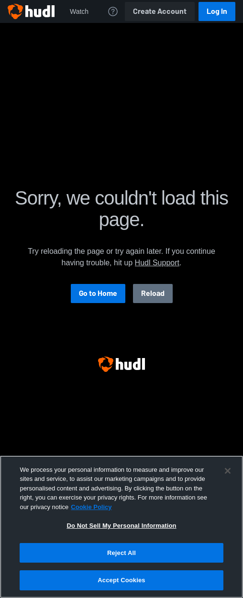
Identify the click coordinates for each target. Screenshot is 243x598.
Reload (153, 293)
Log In (217, 11)
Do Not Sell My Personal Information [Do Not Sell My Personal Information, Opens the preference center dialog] (121, 525)
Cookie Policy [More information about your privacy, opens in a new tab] (91, 507)
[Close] (227, 470)
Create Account (160, 11)
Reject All (121, 552)
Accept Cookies (121, 580)
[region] (121, 527)
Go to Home (98, 293)
